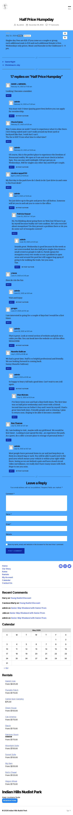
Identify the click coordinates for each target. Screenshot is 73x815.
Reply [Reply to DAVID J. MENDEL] (9, 95)
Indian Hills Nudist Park (18, 810)
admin (21, 25)
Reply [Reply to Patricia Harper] (15, 233)
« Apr (6, 668)
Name (9, 514)
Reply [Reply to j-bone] (9, 284)
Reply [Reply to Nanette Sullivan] (9, 368)
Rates (4, 571)
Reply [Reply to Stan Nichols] (15, 417)
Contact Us (7, 583)
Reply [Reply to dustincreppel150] (9, 187)
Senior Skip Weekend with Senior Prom (28, 608)
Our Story (6, 569)
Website (9, 534)
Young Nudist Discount (20, 598)
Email (8, 524)
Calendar (6, 580)
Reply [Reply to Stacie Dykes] (9, 141)
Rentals (5, 574)
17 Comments (54, 25)
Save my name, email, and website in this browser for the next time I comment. (36, 544)
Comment (10, 494)
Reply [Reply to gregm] (9, 322)
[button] (65, 37)
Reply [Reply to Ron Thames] (9, 440)
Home (4, 566)
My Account (7, 577)
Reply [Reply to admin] (12, 116)
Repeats (27, 35)
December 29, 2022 (36, 25)
